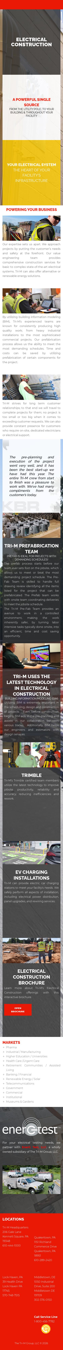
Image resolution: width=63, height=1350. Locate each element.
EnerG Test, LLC (34, 1147)
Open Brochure (18, 1010)
